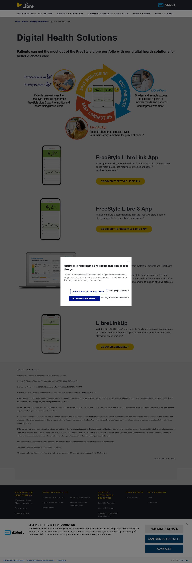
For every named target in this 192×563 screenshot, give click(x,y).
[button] (88, 291)
